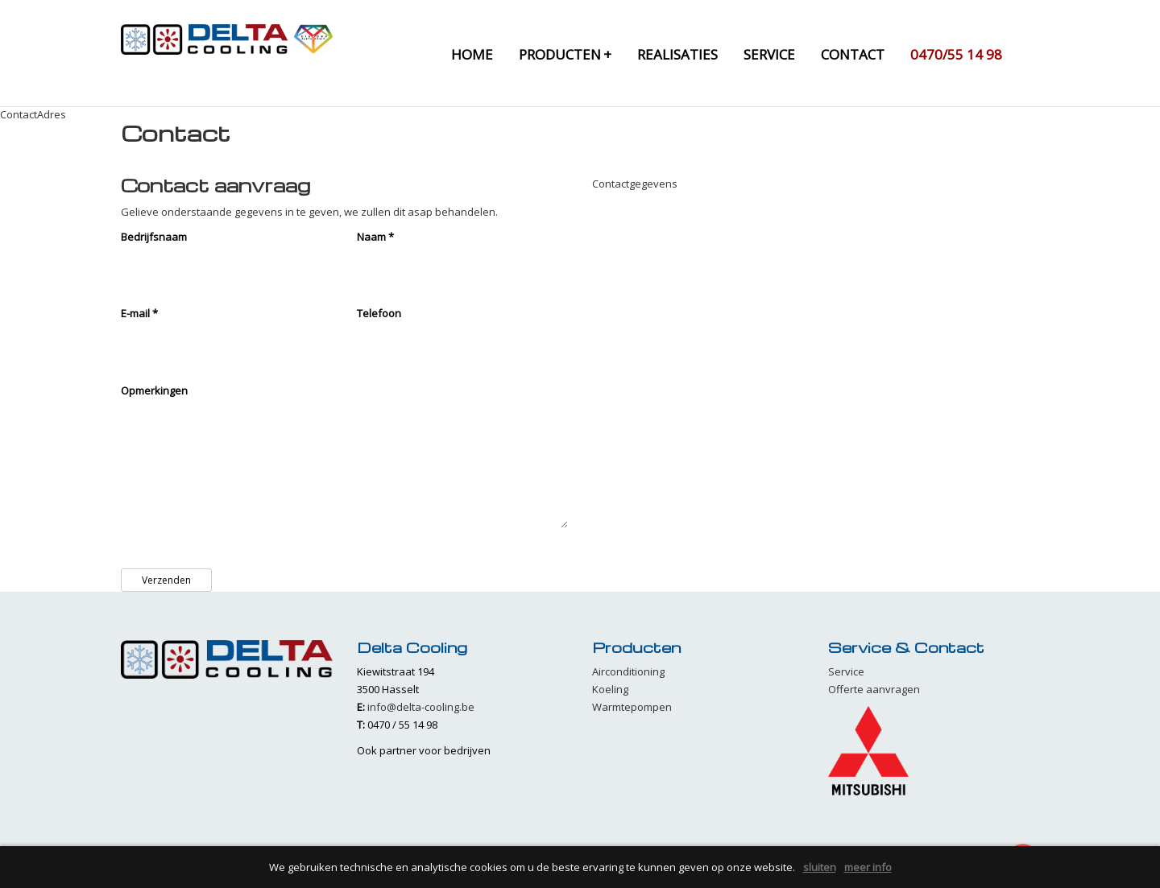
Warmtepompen (632, 707)
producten (565, 54)
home (472, 54)
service (769, 54)
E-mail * (139, 313)
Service (846, 671)
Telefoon (379, 313)
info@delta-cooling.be (420, 707)
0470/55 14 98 (956, 54)
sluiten (819, 867)
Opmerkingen (154, 390)
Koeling (610, 689)
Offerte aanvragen (874, 689)
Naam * (375, 236)
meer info (868, 867)
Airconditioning (628, 671)
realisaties (677, 54)
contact (852, 54)
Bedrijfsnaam (154, 236)
